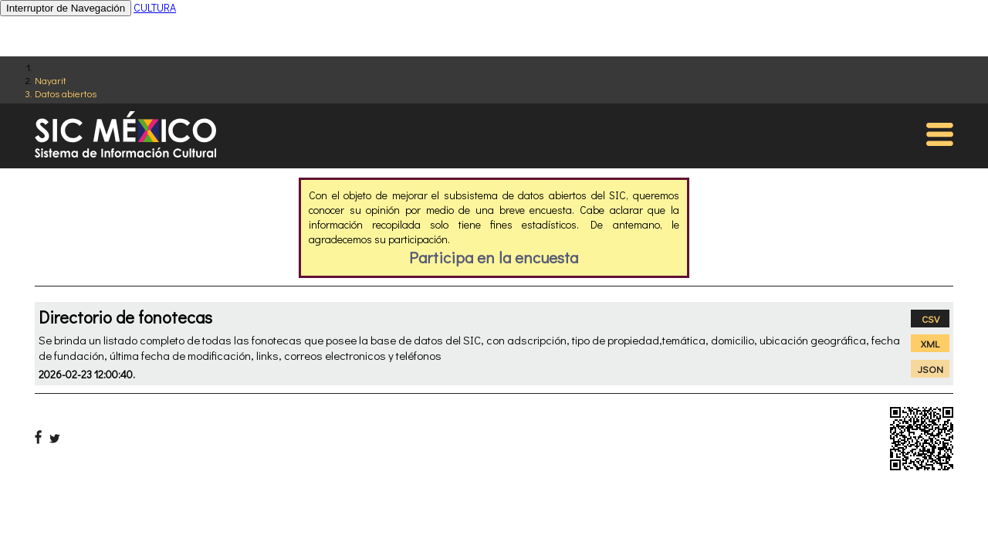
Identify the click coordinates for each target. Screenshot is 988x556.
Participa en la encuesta (493, 257)
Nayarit (50, 79)
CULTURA (155, 7)
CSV (930, 318)
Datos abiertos (65, 93)
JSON (930, 368)
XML (930, 343)
